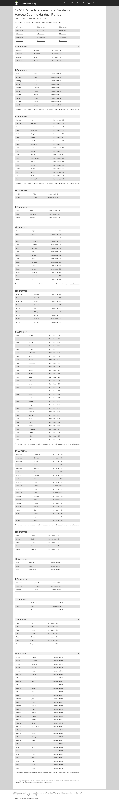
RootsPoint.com (74, 109)
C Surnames (19, 34)
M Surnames (41, 37)
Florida (21, 22)
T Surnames (62, 37)
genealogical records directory (49, 781)
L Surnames (40, 34)
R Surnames (62, 30)
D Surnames (19, 37)
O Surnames (63, 27)
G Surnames (41, 27)
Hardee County (29, 22)
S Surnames (62, 34)
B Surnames (19, 30)
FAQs (72, 3)
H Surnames (41, 30)
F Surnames (19, 41)
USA (16, 22)
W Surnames (63, 41)
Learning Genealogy (83, 3)
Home (65, 3)
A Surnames (19, 27)
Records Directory (98, 3)
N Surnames (41, 41)
